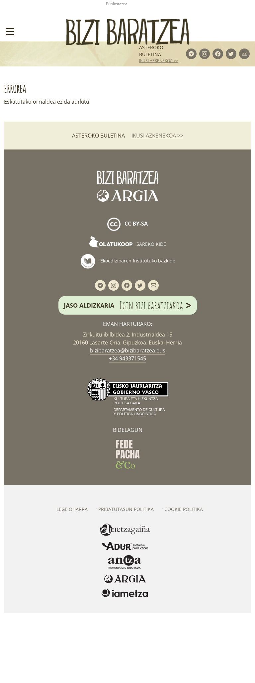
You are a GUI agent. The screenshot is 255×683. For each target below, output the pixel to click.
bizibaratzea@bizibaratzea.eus (127, 420)
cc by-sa (127, 294)
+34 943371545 (127, 428)
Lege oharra (72, 579)
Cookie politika (183, 579)
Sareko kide (127, 314)
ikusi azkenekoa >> (158, 130)
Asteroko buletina (151, 120)
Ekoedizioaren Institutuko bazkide (127, 331)
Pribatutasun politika (126, 579)
